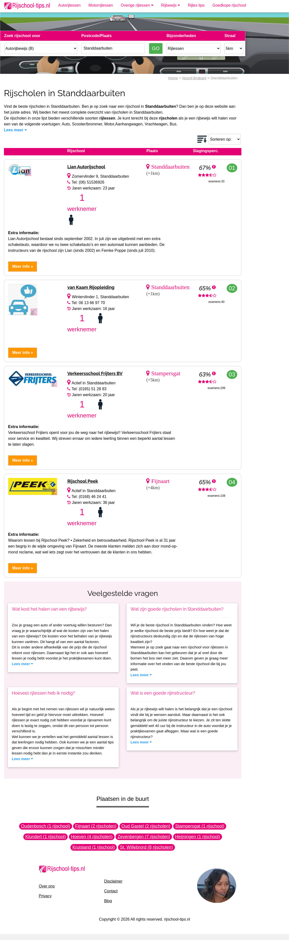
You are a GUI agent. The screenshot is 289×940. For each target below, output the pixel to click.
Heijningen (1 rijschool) (197, 836)
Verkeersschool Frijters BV (94, 373)
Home (173, 78)
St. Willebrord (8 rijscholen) (146, 847)
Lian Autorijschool (86, 166)
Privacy (45, 896)
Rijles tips (196, 5)
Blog (108, 901)
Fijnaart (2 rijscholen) (95, 826)
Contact (111, 891)
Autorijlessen (69, 5)
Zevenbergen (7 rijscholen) (144, 836)
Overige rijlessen (137, 5)
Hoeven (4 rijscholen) (92, 836)
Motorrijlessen (101, 5)
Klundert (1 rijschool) (45, 836)
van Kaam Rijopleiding (90, 287)
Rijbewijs (170, 5)
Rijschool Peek (82, 481)
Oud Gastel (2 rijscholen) (145, 826)
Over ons (47, 886)
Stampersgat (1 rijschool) (199, 826)
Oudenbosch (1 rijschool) (45, 826)
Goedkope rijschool (229, 5)
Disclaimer (113, 881)
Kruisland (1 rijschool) (93, 847)
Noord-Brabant (194, 78)
